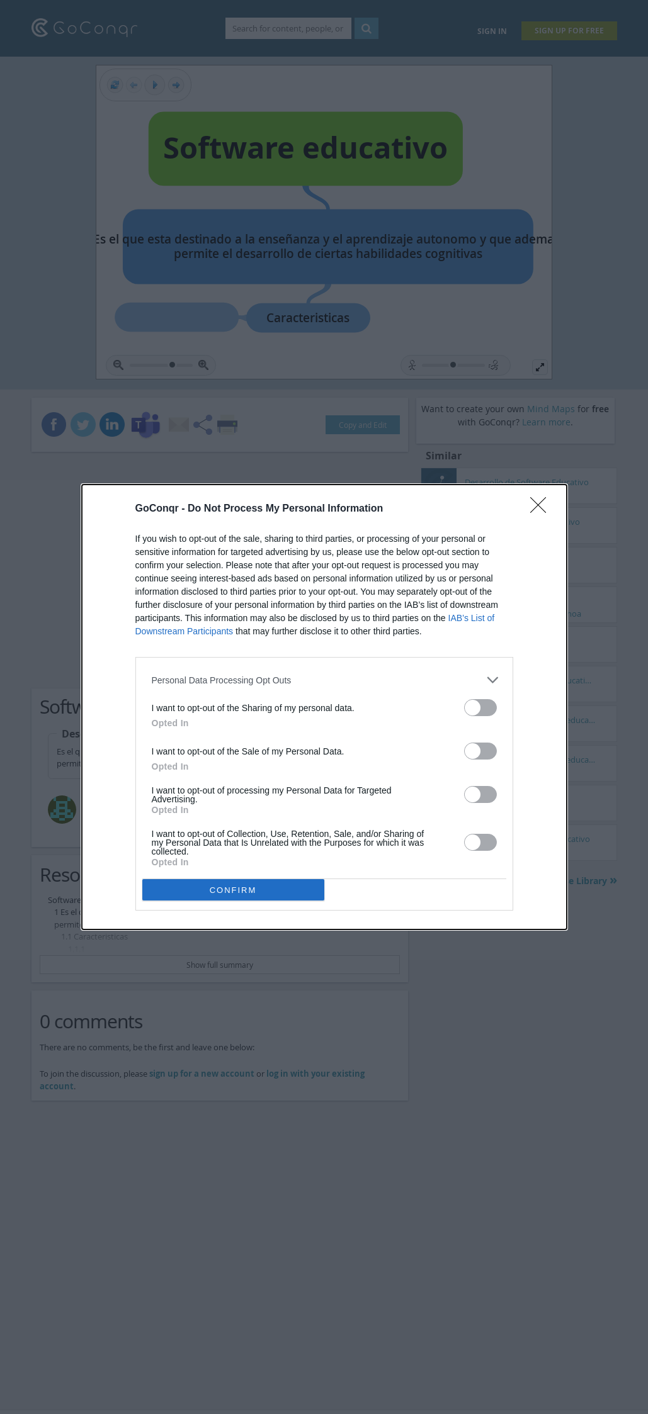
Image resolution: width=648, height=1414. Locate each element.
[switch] (480, 707)
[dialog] (324, 707)
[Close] (542, 509)
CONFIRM (233, 890)
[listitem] (324, 680)
